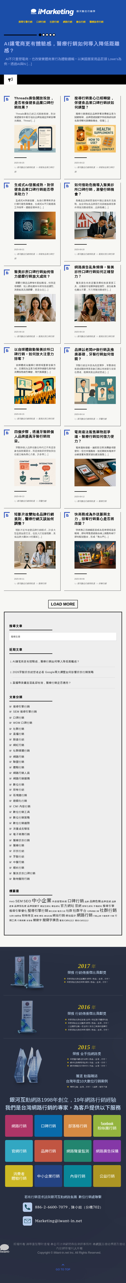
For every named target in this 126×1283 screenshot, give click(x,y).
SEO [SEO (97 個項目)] (27, 901)
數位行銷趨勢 (21, 823)
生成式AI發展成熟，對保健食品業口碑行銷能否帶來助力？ (34, 189)
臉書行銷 (18, 739)
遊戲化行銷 (20, 800)
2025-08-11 (19, 579)
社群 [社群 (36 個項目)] (69, 910)
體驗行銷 (18, 767)
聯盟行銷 (18, 761)
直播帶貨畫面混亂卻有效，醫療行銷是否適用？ (42, 682)
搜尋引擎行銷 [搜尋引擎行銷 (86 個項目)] (38, 910)
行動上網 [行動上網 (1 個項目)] (97, 916)
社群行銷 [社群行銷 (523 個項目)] (108, 910)
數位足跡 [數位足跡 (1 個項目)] (53, 911)
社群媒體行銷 (21, 750)
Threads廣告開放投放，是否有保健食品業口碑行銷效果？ (34, 102)
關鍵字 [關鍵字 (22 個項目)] (37, 920)
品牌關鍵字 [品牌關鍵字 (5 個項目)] (33, 906)
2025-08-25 (19, 163)
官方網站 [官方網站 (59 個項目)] (67, 906)
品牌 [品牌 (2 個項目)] (87, 901)
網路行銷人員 (21, 773)
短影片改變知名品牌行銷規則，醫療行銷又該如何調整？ (34, 518)
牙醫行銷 (102, 419)
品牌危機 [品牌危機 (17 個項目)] (95, 901)
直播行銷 (18, 734)
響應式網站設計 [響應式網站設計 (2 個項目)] (67, 920)
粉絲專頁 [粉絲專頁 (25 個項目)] (28, 915)
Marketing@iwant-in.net (58, 1221)
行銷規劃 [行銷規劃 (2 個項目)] (21, 920)
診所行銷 (18, 851)
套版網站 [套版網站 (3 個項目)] (56, 906)
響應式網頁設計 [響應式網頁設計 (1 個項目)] (82, 920)
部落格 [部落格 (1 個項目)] (29, 920)
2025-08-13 (19, 496)
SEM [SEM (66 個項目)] (19, 901)
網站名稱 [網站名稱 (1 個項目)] (48, 916)
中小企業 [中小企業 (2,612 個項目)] (42, 900)
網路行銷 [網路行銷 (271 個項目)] (85, 915)
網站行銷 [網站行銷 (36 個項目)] (58, 915)
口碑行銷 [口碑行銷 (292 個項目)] (76, 901)
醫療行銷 (102, 501)
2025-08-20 (79, 249)
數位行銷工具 (21, 812)
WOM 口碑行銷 (22, 722)
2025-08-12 (79, 496)
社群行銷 (54, 21)
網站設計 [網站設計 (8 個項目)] (71, 915)
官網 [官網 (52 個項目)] (78, 906)
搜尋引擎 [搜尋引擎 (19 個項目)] (109, 906)
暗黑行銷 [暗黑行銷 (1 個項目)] (61, 911)
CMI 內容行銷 (22, 806)
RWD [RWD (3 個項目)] (12, 901)
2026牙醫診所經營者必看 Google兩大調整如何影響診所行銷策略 (53, 672)
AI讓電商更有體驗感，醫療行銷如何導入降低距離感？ (46, 661)
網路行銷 (67, 21)
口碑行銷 (41, 21)
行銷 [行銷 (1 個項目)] (112, 916)
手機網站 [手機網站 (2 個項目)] (98, 906)
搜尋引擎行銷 (25, 21)
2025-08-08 (79, 579)
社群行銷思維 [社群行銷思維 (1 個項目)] (15, 916)
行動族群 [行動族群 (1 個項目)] (106, 916)
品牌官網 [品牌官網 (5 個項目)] (106, 901)
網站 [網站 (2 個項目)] (41, 916)
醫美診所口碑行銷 (106, 254)
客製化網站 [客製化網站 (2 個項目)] (87, 906)
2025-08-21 (19, 249)
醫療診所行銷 (96, 21)
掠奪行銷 (102, 583)
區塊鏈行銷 (20, 795)
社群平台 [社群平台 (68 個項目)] (80, 910)
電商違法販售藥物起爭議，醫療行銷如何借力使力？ (94, 436)
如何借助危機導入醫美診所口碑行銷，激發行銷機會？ (94, 189)
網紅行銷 (18, 745)
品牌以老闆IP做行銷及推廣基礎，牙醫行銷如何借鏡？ (94, 354)
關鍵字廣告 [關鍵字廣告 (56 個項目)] (51, 920)
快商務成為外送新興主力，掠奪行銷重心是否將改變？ (94, 518)
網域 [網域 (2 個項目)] (36, 916)
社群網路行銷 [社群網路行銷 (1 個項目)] (93, 911)
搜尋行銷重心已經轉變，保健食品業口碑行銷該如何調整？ (94, 102)
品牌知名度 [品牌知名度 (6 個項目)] (20, 906)
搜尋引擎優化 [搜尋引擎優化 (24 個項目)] (18, 910)
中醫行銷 (18, 862)
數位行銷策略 (21, 817)
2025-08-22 (79, 163)
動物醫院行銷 (21, 879)
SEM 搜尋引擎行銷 (25, 711)
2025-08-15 (19, 414)
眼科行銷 (18, 867)
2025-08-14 (79, 414)
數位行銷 (80, 21)
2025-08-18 (19, 332)
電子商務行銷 (21, 834)
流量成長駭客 (21, 828)
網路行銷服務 (21, 778)
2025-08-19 (79, 332)
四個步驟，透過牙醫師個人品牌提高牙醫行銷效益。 (34, 436)
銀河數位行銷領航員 (26, 167)
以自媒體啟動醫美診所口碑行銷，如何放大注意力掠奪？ (34, 354)
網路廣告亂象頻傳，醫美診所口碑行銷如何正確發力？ (94, 271)
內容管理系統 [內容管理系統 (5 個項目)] (59, 901)
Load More (63, 604)
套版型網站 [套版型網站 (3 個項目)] (45, 906)
